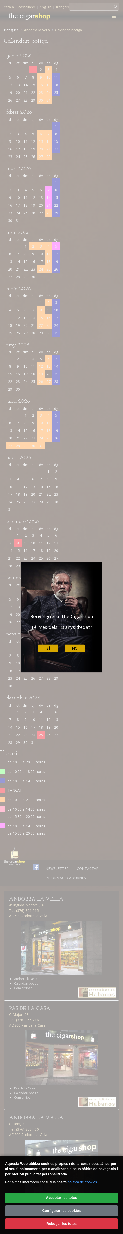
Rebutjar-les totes (61, 1224)
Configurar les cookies (61, 1211)
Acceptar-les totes (61, 1198)
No (75, 648)
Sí (48, 648)
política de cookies (82, 1182)
